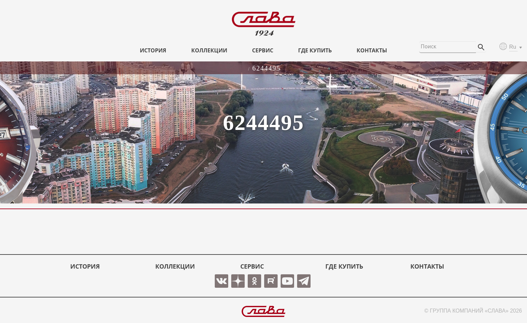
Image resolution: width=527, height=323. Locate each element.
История (153, 50)
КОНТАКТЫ (372, 50)
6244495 (266, 68)
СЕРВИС (262, 50)
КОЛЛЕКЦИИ (209, 50)
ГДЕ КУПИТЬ (315, 50)
